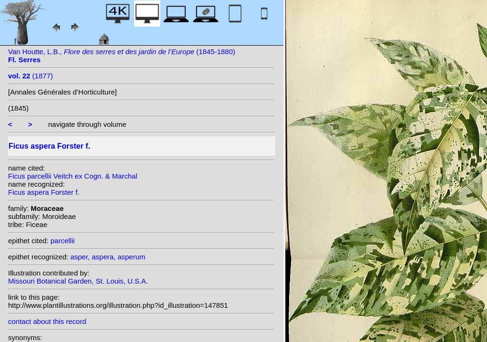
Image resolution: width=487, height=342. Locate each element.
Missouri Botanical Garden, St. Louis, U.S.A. (78, 281)
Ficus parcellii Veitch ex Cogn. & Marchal (72, 176)
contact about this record (47, 321)
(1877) (30, 76)
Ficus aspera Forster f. (43, 192)
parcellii (62, 241)
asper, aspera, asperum (108, 257)
